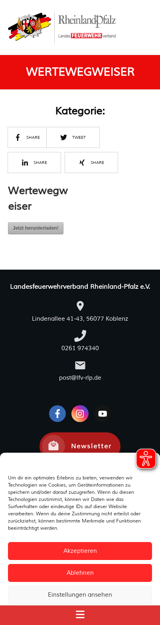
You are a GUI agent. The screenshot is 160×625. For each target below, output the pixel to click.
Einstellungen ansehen (80, 595)
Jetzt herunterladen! (36, 228)
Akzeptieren (80, 551)
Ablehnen (80, 573)
